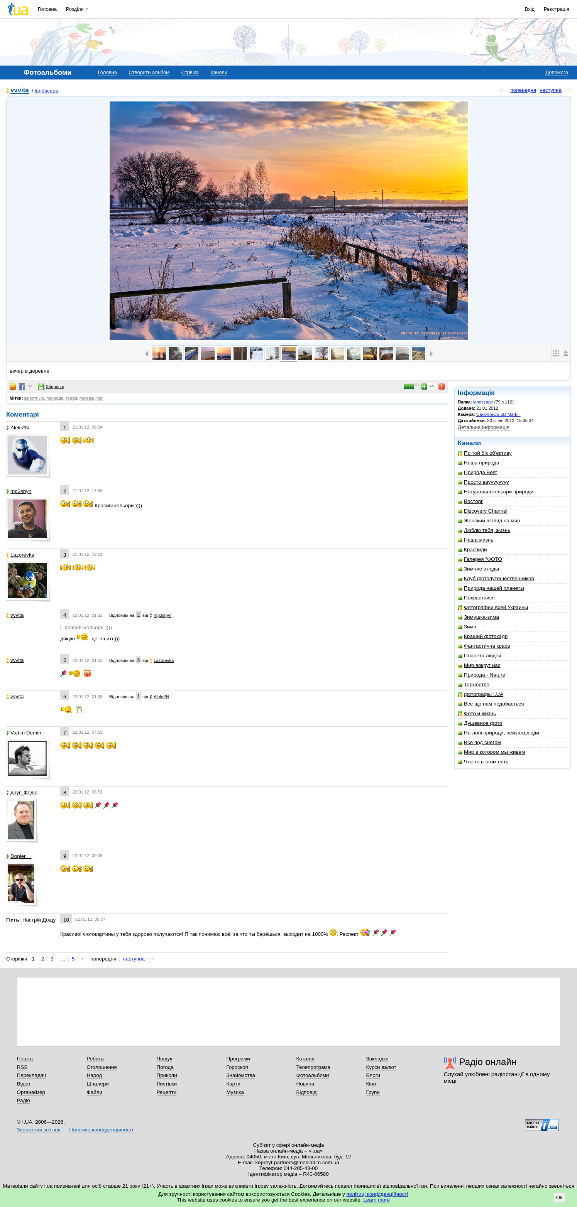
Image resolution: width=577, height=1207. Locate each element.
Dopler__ (19, 856)
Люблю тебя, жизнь (484, 530)
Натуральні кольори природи (495, 492)
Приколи (167, 1075)
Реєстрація (556, 9)
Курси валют (381, 1067)
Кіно (371, 1084)
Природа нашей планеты (491, 588)
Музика (235, 1092)
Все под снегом (479, 742)
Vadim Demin (23, 733)
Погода (165, 1067)
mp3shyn (19, 491)
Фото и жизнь (477, 713)
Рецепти (167, 1092)
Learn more (376, 1200)
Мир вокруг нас (479, 665)
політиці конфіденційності (377, 1194)
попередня (523, 90)
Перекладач (31, 1075)
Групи (373, 1092)
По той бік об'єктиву (485, 453)
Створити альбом (149, 72)
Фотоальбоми (312, 1075)
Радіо (23, 1100)
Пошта (25, 1059)
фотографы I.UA (480, 694)
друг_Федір (21, 792)
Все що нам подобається (491, 704)
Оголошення (102, 1067)
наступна (551, 90)
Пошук (165, 1059)
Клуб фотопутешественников (496, 578)
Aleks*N (17, 427)
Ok (559, 1197)
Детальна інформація (483, 427)
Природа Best (477, 472)
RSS (22, 1067)
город (71, 398)
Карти (233, 1084)
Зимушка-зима (478, 617)
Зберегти (51, 386)
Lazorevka (20, 555)
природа (54, 398)
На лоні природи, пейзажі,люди (498, 733)
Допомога (556, 72)
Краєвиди (472, 549)
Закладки (377, 1059)
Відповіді (307, 1092)
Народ (94, 1075)
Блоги (373, 1075)
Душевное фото (480, 723)
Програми (238, 1059)
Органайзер (31, 1092)
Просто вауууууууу (483, 482)
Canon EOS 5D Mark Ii (498, 414)
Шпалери (98, 1084)
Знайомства (241, 1075)
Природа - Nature (481, 675)
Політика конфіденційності (101, 1130)
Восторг (470, 501)
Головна (47, 9)
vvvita (19, 90)
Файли (95, 1092)
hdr (99, 398)
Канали (218, 72)
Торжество (473, 684)
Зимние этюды (478, 569)
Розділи (75, 9)
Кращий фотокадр (483, 636)
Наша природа (478, 463)
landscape (46, 91)
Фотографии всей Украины (493, 607)
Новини (305, 1084)
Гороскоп (237, 1067)
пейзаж (87, 398)
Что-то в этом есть (483, 762)
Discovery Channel (483, 511)
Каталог (305, 1059)
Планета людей (479, 655)
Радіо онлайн (488, 1062)
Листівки (167, 1084)
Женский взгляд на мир (489, 520)
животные (34, 398)
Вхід (530, 9)
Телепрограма (313, 1067)
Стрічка (189, 72)
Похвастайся (476, 598)
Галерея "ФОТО (480, 559)
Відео (23, 1084)
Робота (95, 1059)
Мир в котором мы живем (491, 752)
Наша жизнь (475, 540)
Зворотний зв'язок (38, 1130)
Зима (467, 627)
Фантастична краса (484, 646)
